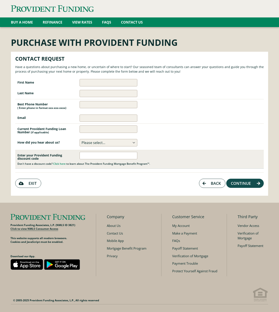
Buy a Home (22, 22)
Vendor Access (248, 225)
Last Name (25, 93)
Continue (246, 183)
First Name (25, 82)
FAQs (106, 22)
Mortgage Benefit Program (126, 248)
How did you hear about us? (38, 142)
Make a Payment (184, 233)
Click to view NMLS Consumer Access (34, 228)
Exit (27, 183)
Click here (59, 164)
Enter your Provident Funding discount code (39, 157)
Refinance (52, 22)
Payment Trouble (185, 263)
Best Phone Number (41, 106)
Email (21, 118)
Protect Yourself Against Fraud (194, 271)
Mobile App (115, 240)
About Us (114, 225)
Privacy (112, 256)
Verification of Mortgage (190, 256)
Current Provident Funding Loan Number (41, 130)
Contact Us (132, 22)
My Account (181, 225)
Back (211, 183)
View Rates (82, 22)
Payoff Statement (185, 248)
